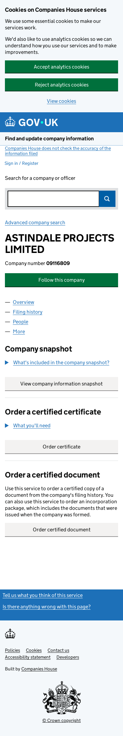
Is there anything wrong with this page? (47, 606)
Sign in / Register (21, 163)
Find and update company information (49, 138)
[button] (57, 362)
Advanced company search (35, 222)
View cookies (61, 101)
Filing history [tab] (27, 312)
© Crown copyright (61, 720)
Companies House (39, 669)
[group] (61, 363)
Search (107, 199)
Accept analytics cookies (61, 67)
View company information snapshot (69, 384)
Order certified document (62, 529)
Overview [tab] (23, 302)
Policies (12, 650)
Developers (67, 657)
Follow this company (61, 280)
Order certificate (61, 447)
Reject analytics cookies (62, 85)
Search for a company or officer (40, 178)
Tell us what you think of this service (43, 595)
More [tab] (19, 331)
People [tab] (20, 322)
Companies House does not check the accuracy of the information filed (58, 150)
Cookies (34, 650)
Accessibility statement (28, 657)
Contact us (58, 650)
